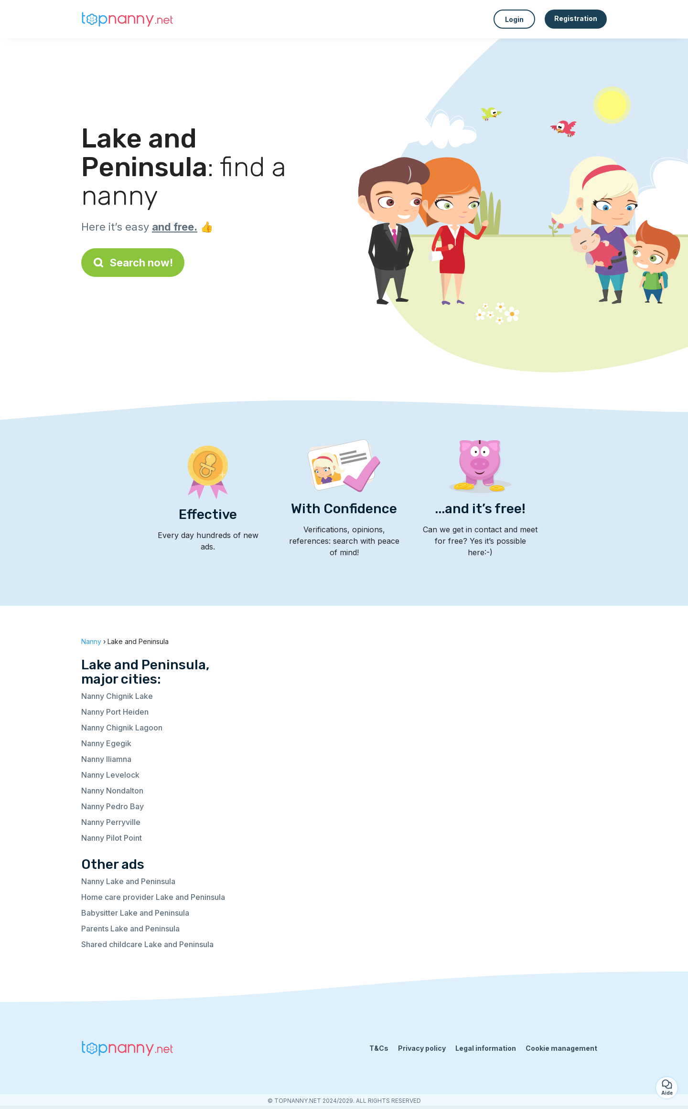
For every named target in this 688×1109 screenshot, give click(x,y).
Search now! (133, 262)
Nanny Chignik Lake (117, 696)
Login (514, 19)
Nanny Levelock (110, 775)
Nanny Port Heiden (115, 712)
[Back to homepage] (129, 19)
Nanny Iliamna (106, 759)
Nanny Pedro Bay (112, 806)
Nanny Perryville (110, 822)
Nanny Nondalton (112, 790)
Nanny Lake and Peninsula (128, 881)
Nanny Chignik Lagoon (121, 727)
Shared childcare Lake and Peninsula (147, 944)
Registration (575, 18)
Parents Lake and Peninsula (130, 928)
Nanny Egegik (106, 743)
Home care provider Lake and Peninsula (153, 897)
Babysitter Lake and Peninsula (135, 913)
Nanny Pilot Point (111, 838)
